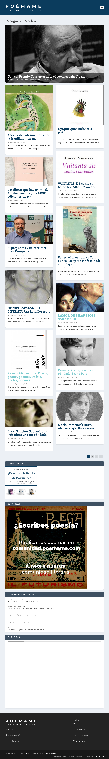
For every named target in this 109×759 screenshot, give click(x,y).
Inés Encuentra (14, 315)
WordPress (51, 753)
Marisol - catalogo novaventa (17, 607)
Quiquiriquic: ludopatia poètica (75, 130)
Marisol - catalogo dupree (16, 614)
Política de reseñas (12, 741)
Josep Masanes (14, 142)
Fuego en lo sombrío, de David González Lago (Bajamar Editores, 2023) (32, 609)
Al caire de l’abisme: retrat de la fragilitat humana (29, 137)
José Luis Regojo (14, 200)
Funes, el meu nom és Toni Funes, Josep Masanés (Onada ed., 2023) (79, 260)
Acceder (76, 723)
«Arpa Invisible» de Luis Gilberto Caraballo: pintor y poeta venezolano (31, 623)
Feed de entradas (79, 729)
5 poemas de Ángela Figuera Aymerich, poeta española (26, 630)
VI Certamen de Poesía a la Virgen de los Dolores (24, 616)
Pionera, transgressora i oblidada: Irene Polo (75, 372)
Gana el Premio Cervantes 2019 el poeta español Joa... (46, 76)
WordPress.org (79, 741)
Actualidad (41, 79)
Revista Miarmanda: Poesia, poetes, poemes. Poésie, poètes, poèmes (28, 376)
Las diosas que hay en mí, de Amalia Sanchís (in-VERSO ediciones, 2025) (28, 193)
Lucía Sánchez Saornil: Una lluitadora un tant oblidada (27, 433)
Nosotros (9, 729)
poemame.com (60, 756)
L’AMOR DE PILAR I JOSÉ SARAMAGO (77, 317)
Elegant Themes (23, 753)
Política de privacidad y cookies (80, 756)
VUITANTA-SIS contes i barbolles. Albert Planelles (77, 185)
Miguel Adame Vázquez (22, 79)
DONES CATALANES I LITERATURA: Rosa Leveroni (29, 310)
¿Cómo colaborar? (12, 735)
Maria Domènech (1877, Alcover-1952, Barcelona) (76, 426)
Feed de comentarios (81, 735)
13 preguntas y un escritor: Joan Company (27, 249)
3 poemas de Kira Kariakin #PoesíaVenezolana (24, 601)
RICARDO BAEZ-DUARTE (16, 599)
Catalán (46, 79)
